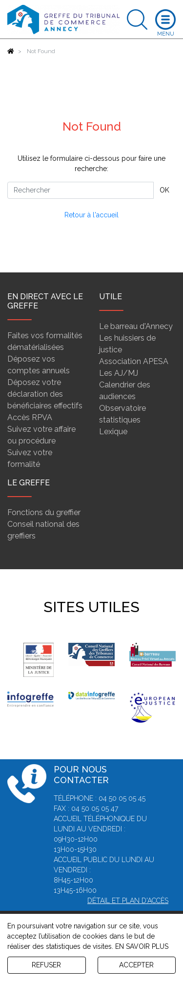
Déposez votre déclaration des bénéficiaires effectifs (44, 394)
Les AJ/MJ (118, 373)
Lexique (113, 431)
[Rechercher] (80, 190)
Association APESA (133, 361)
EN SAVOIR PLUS (141, 946)
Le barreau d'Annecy (136, 326)
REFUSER (46, 965)
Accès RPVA (29, 417)
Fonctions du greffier (44, 512)
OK (164, 190)
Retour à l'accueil (91, 215)
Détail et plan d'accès (127, 900)
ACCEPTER (136, 965)
